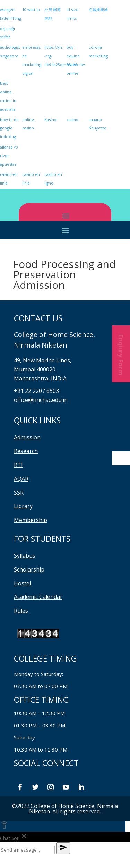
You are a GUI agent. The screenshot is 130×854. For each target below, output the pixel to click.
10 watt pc (31, 9)
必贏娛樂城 (98, 9)
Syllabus (24, 555)
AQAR (21, 479)
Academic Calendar (38, 597)
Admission (27, 437)
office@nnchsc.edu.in (41, 400)
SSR (19, 492)
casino (72, 119)
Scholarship (29, 569)
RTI (18, 465)
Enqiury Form (121, 353)
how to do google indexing (9, 128)
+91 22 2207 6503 (36, 391)
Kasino (50, 119)
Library (23, 506)
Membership (30, 520)
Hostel (22, 583)
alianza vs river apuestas (9, 155)
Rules (21, 610)
